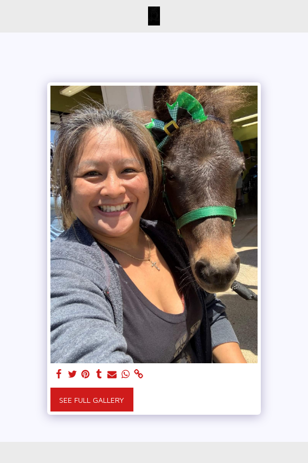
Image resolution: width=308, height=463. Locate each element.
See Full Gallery (91, 399)
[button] (12, 15)
